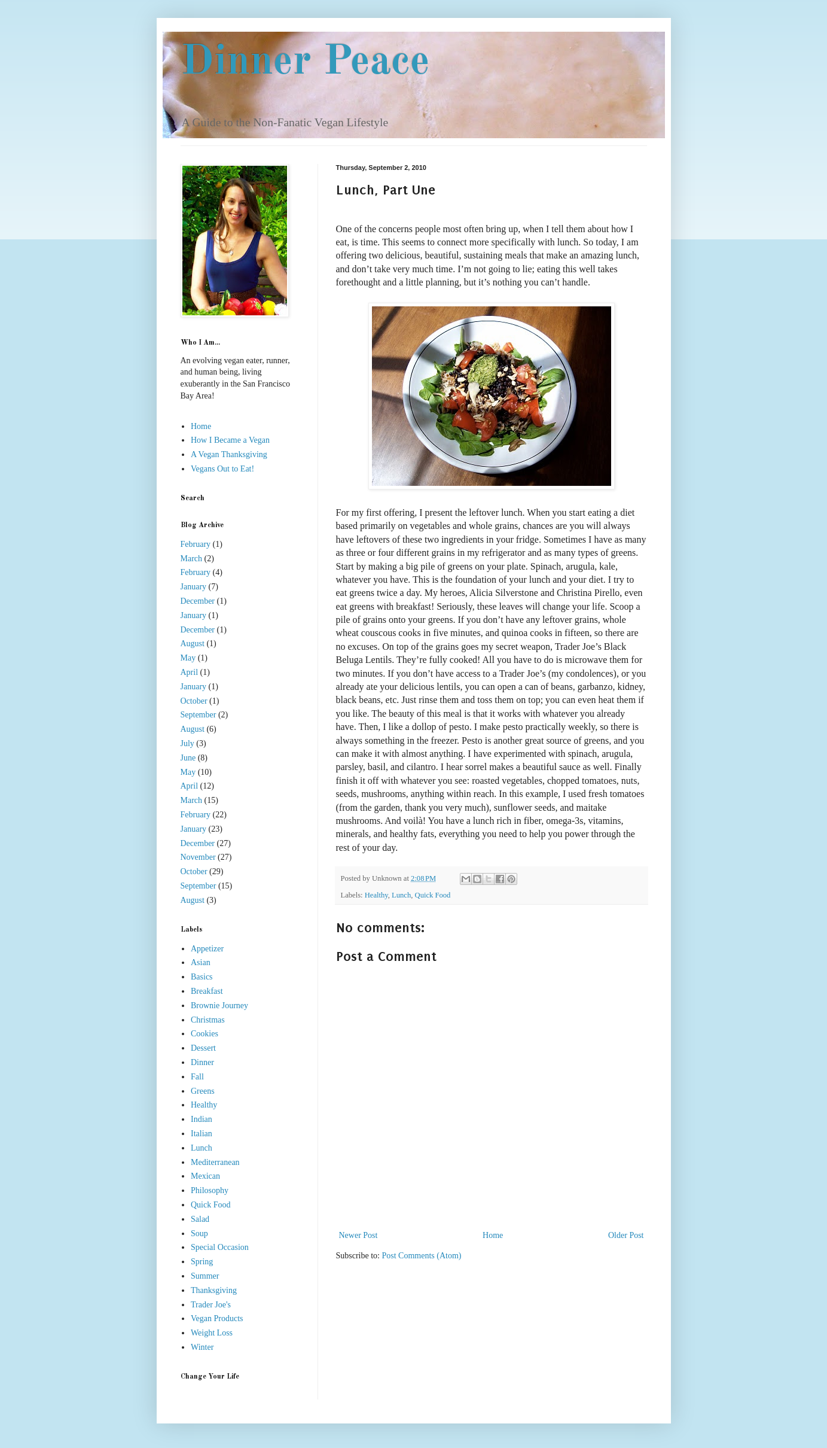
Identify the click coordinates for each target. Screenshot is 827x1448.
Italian (201, 1133)
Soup (199, 1233)
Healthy (376, 895)
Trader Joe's (211, 1304)
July (187, 743)
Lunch (401, 895)
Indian (201, 1119)
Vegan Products (217, 1318)
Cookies (204, 1033)
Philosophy (209, 1190)
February (196, 544)
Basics (202, 976)
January (194, 586)
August (193, 643)
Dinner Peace (305, 63)
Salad (200, 1219)
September (198, 714)
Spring (202, 1261)
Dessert (203, 1048)
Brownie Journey (219, 1005)
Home (493, 1235)
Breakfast (207, 991)
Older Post (626, 1235)
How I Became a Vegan (230, 440)
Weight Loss (212, 1332)
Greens (203, 1091)
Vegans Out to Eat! (222, 468)
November (198, 857)
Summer (205, 1275)
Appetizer (207, 948)
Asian (200, 962)
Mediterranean (215, 1162)
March (192, 558)
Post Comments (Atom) (422, 1255)
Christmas (208, 1019)
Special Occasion (220, 1247)
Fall (197, 1076)
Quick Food (433, 895)
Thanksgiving (214, 1290)
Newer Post (358, 1235)
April (190, 672)
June (188, 757)
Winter (202, 1347)
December (198, 601)
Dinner (202, 1062)
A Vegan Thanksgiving (229, 454)
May (188, 657)
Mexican (205, 1176)
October (194, 700)
